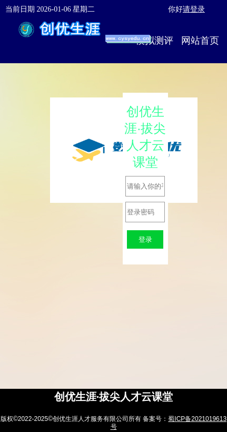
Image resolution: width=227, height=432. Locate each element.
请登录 (194, 9)
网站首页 (200, 40)
